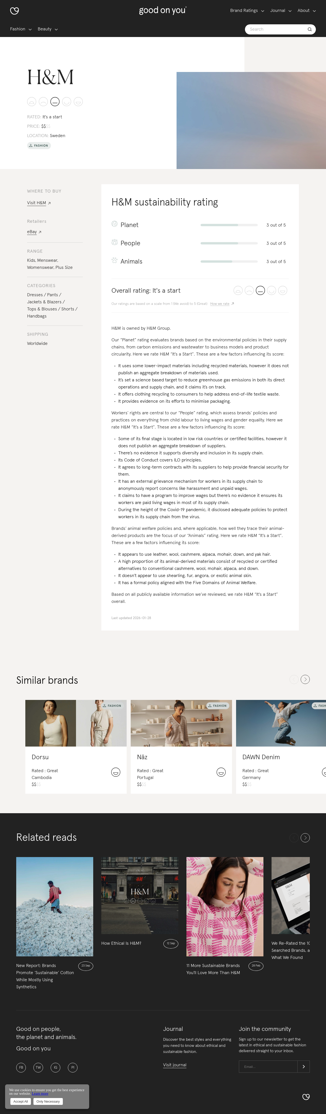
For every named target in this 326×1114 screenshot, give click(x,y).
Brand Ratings (244, 10)
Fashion (17, 29)
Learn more (40, 1094)
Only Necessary (48, 1101)
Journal (277, 10)
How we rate (219, 304)
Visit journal (174, 1065)
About (304, 10)
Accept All (20, 1101)
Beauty (44, 29)
